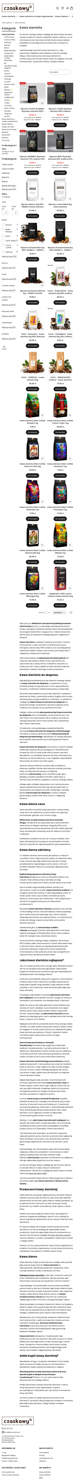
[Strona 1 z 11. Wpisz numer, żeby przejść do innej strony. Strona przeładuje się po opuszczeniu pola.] (46, 612)
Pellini (6, 87)
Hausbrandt (8, 53)
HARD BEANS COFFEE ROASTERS (8, 58)
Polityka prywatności (10, 1458)
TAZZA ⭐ (7, 100)
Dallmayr (7, 42)
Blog (41, 1478)
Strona (41, 612)
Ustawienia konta (46, 1458)
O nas (4, 1452)
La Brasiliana (9, 76)
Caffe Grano (9, 37)
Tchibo (7, 103)
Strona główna (7, 23)
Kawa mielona (7, 124)
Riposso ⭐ (8, 90)
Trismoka (7, 105)
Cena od (4, 207)
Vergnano (8, 114)
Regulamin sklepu (9, 1455)
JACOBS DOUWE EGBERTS (10, 67)
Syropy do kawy (8, 127)
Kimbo (6, 71)
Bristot (6, 48)
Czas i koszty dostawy (10, 1475)
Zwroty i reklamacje (9, 1461)
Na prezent (6, 135)
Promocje (5, 140)
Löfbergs (7, 79)
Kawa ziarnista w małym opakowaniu (10, 120)
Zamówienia (44, 1452)
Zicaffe (7, 116)
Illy (5, 63)
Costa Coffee (9, 40)
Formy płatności (8, 1472)
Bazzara (7, 45)
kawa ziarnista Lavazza (60, 1235)
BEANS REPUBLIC (10, 50)
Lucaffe (7, 82)
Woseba (7, 111)
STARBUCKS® (9, 97)
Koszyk (42, 1455)
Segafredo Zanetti (8, 93)
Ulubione (42, 1461)
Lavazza (7, 73)
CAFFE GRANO (11, 241)
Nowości (5, 137)
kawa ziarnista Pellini (38, 1173)
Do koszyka (32, 125)
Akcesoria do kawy (9, 129)
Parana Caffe (9, 84)
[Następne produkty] (59, 612)
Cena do (14, 207)
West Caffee (9, 108)
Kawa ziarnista (45, 1472)
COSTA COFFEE (8, 246)
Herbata (5, 132)
